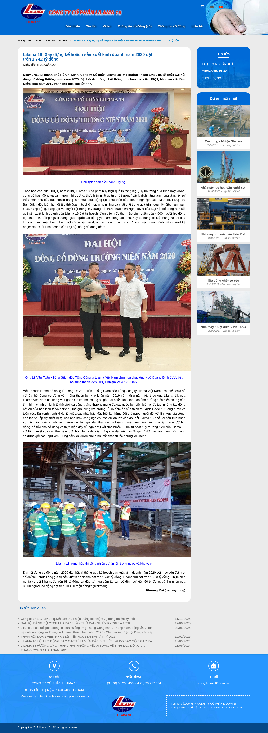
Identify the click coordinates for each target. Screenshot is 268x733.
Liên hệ (197, 26)
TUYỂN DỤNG (211, 78)
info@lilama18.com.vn (213, 683)
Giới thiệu (73, 26)
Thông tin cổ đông (171, 26)
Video (107, 26)
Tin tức (91, 26)
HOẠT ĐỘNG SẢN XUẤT (218, 64)
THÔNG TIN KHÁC (57, 40)
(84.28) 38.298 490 (120, 683)
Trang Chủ (24, 40)
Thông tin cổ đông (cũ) (135, 26)
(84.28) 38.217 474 (147, 683)
